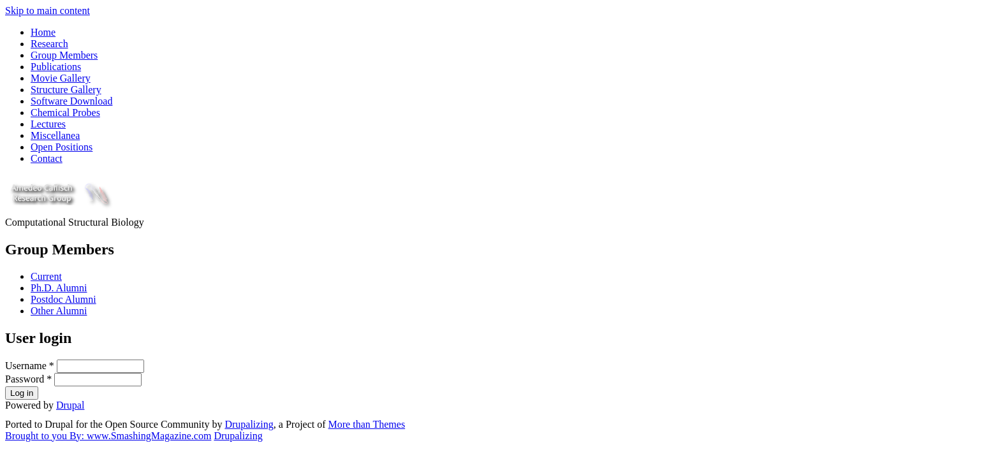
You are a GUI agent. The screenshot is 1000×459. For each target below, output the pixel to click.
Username (29, 365)
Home (43, 32)
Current (46, 276)
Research (49, 43)
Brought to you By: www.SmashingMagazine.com (108, 435)
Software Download (71, 101)
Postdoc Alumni (63, 299)
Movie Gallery (61, 78)
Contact (46, 158)
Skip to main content (47, 10)
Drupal (70, 405)
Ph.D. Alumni (59, 287)
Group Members (64, 55)
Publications (56, 66)
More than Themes (367, 424)
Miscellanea (55, 135)
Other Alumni (59, 310)
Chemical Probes (65, 112)
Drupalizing (248, 424)
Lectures (48, 124)
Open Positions (61, 147)
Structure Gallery (66, 89)
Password (28, 379)
